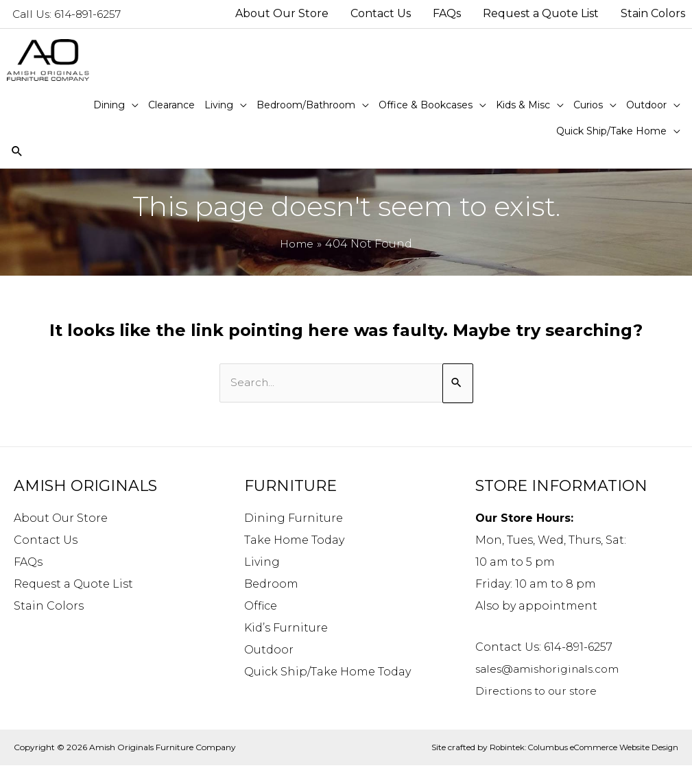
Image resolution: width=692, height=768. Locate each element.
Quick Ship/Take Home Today (327, 673)
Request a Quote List (73, 585)
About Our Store (61, 520)
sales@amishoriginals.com (552, 670)
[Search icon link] (17, 153)
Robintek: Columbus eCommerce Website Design (580, 749)
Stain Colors (49, 607)
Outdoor (269, 651)
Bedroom (271, 585)
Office (260, 607)
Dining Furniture (293, 520)
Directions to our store (540, 692)
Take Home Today (294, 542)
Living (262, 564)
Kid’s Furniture (286, 629)
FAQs (28, 564)
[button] (115, 106)
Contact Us (45, 542)
